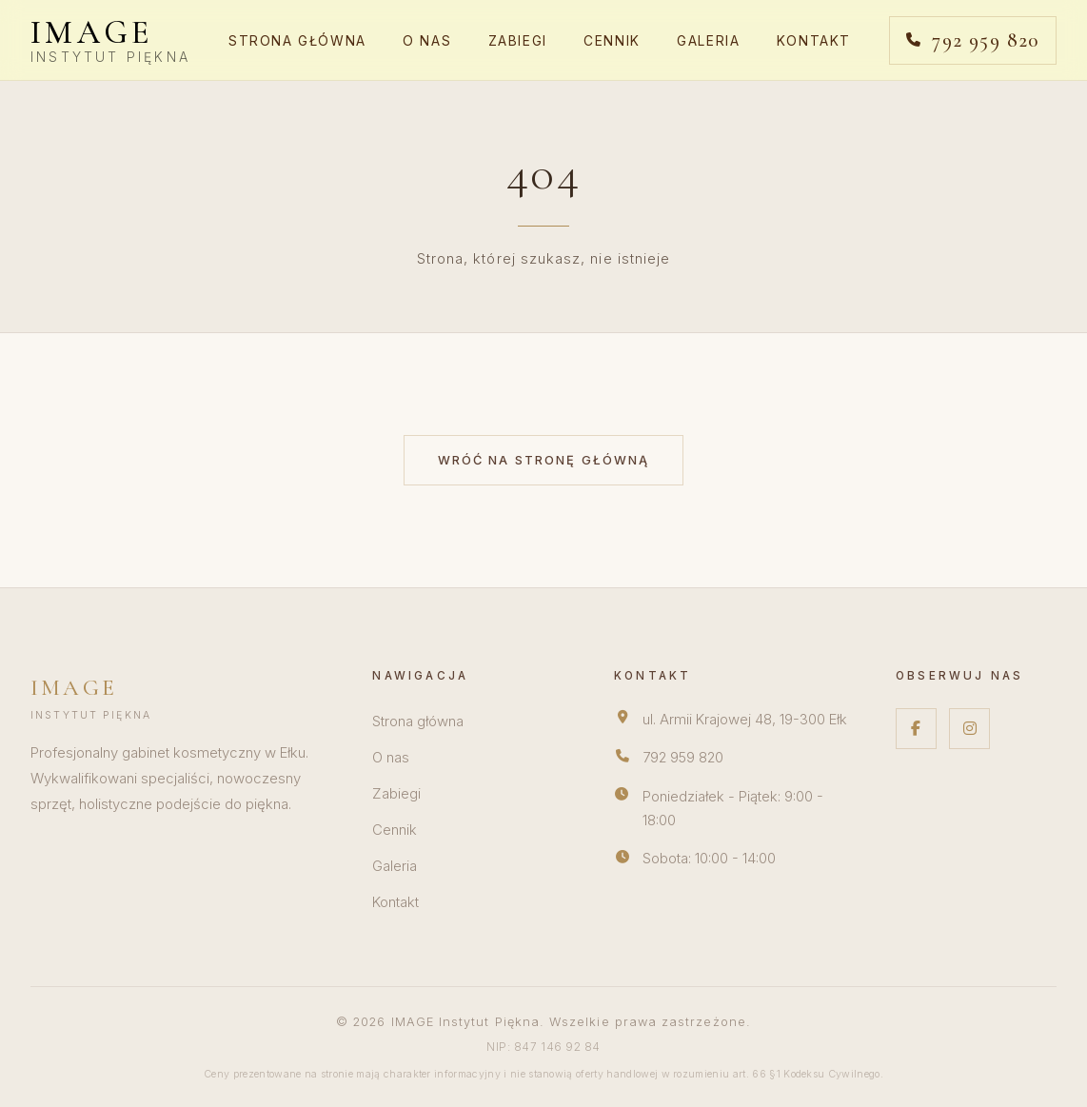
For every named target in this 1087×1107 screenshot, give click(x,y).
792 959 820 (682, 757)
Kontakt (814, 41)
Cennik (612, 41)
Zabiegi (517, 41)
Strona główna (297, 41)
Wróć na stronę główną (544, 460)
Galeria (708, 41)
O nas (427, 41)
